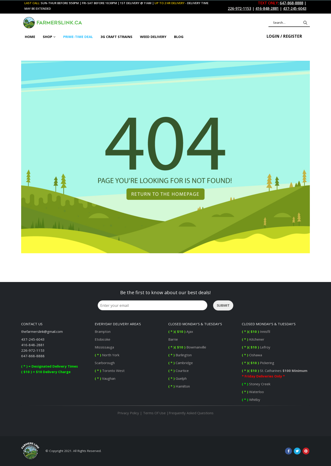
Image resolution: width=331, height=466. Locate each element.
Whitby (251, 399)
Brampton (103, 331)
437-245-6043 (33, 339)
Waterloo (253, 391)
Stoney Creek (256, 384)
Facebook (288, 451)
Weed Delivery (153, 36)
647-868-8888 (33, 356)
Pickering (266, 362)
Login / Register (284, 36)
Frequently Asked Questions (191, 413)
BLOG (178, 36)
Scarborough (105, 362)
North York (107, 355)
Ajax (180, 331)
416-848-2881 (33, 344)
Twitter (297, 451)
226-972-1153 (33, 350)
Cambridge (180, 362)
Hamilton (179, 386)
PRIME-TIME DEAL (78, 36)
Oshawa (252, 355)
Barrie (173, 339)
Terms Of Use (154, 413)
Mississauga (104, 347)
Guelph (177, 378)
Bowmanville (187, 347)
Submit (223, 305)
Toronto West (110, 370)
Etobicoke (102, 339)
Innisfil (256, 331)
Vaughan (105, 378)
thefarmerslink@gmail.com (42, 331)
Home (30, 36)
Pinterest (305, 451)
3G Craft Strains (116, 36)
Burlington (180, 355)
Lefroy (256, 347)
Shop (47, 36)
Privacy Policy (128, 413)
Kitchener (253, 339)
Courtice (178, 370)
